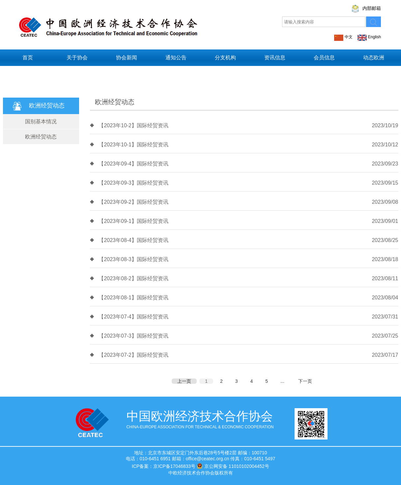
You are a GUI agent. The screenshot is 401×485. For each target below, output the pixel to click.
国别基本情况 (41, 121)
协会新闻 (126, 57)
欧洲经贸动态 (41, 136)
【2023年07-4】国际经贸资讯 (133, 316)
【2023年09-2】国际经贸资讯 (133, 202)
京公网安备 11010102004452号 (233, 466)
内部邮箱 (371, 8)
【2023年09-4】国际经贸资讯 (133, 164)
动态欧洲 (373, 57)
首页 (27, 57)
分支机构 (225, 57)
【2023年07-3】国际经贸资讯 (133, 336)
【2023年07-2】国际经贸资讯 (133, 355)
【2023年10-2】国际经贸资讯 (133, 125)
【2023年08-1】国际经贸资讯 (133, 297)
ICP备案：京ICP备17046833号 (163, 466)
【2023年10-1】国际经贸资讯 (133, 144)
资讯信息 (274, 57)
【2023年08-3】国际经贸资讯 (133, 259)
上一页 (184, 381)
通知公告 (175, 57)
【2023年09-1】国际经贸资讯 (133, 221)
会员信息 (324, 57)
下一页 (305, 381)
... (282, 381)
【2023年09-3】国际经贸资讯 (133, 183)
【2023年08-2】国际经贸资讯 (133, 278)
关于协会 (77, 57)
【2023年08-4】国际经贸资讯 (133, 240)
